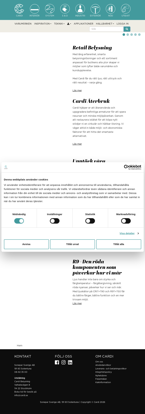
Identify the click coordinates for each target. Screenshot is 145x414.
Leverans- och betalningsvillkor (111, 369)
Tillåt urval (72, 244)
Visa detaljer (127, 233)
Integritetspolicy (103, 372)
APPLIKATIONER (83, 24)
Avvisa (26, 244)
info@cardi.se (21, 395)
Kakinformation (103, 382)
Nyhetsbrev (101, 376)
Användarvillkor (103, 365)
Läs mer (77, 90)
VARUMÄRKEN (23, 24)
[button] (42, 24)
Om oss (99, 362)
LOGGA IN (122, 24)
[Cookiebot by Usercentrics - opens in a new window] (126, 167)
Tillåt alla (118, 244)
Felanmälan (101, 379)
